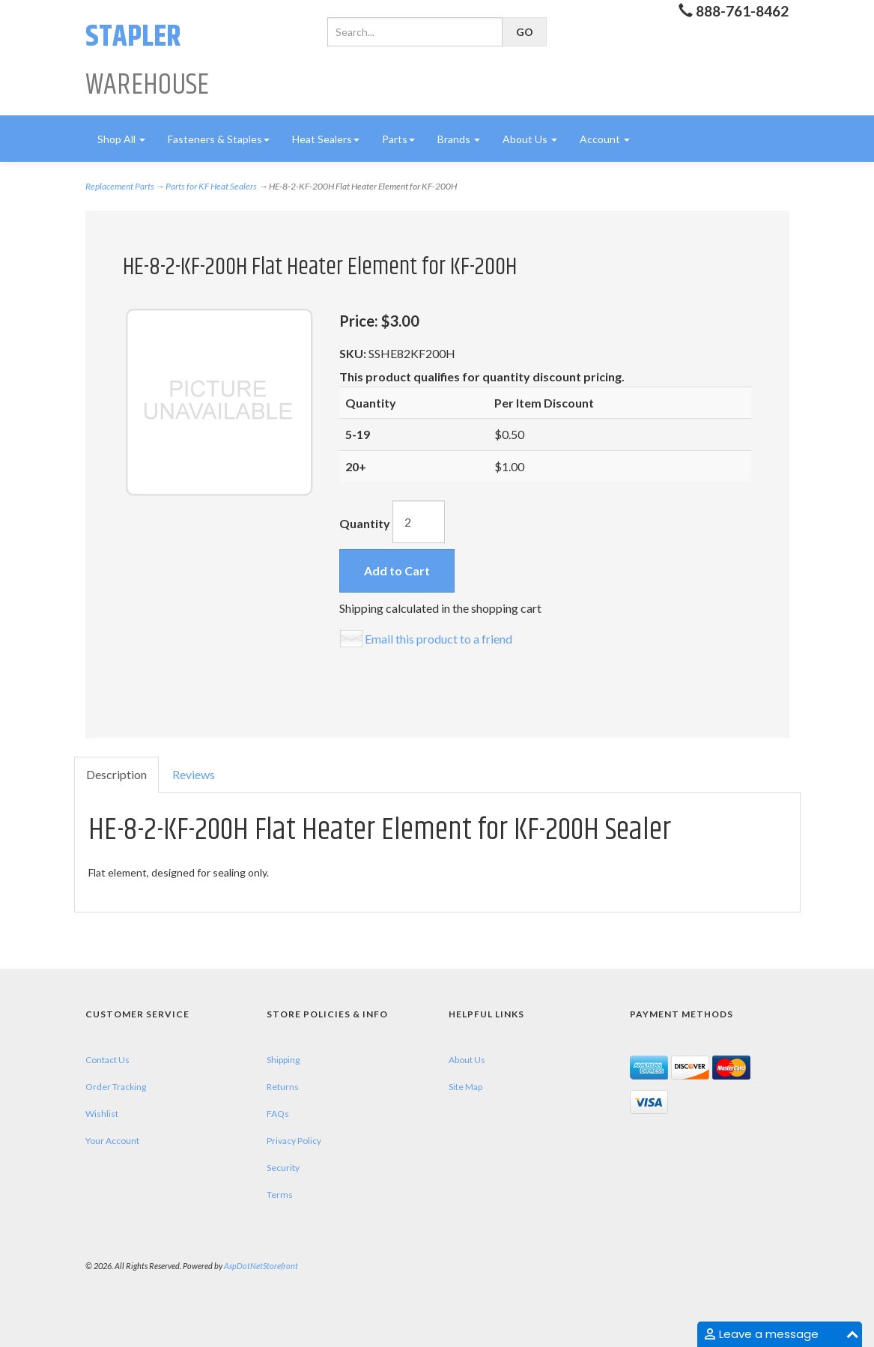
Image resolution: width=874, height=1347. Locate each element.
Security (283, 1167)
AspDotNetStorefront (261, 1266)
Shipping (283, 1059)
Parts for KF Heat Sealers (211, 186)
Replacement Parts (119, 186)
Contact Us (107, 1059)
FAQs (278, 1113)
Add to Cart (397, 570)
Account (605, 139)
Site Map (465, 1086)
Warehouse (147, 61)
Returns (283, 1086)
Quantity (364, 523)
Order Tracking (115, 1086)
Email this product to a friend (438, 639)
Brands (458, 139)
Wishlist (101, 1113)
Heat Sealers (325, 139)
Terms (280, 1194)
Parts (398, 139)
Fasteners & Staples (219, 139)
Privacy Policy (294, 1140)
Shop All (121, 139)
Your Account (112, 1140)
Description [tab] (116, 774)
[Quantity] (418, 521)
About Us (530, 139)
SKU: (353, 353)
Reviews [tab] (193, 774)
